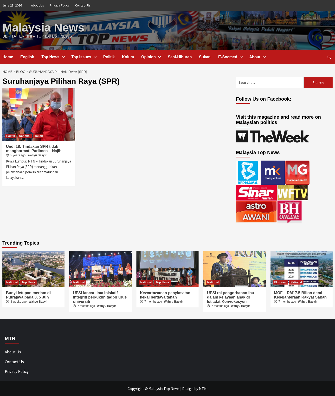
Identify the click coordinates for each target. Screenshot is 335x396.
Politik (109, 57)
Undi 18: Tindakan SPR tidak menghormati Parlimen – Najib (33, 148)
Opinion (151, 57)
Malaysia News (43, 27)
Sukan (205, 57)
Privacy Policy (60, 5)
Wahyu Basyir (36, 155)
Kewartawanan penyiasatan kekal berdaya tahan (165, 295)
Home (7, 57)
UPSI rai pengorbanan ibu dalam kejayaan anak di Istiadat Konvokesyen (230, 297)
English (27, 57)
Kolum (128, 57)
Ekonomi (280, 282)
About (257, 57)
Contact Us (83, 5)
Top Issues (83, 57)
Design (187, 388)
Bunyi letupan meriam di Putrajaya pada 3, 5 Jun (28, 295)
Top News (52, 57)
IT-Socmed (230, 57)
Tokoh (38, 135)
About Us (37, 5)
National (24, 135)
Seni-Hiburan (180, 57)
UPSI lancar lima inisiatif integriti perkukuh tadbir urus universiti (100, 297)
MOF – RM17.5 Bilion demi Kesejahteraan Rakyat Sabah (300, 295)
